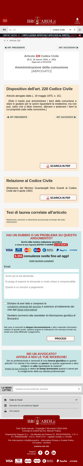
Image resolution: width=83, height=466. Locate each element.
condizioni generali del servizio (24, 306)
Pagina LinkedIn (53, 452)
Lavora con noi (41, 446)
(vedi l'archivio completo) (41, 261)
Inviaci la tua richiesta (16, 368)
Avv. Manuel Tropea (52, 431)
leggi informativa (27, 309)
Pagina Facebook (40, 452)
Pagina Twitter (47, 452)
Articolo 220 (14, 40)
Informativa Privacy (50, 440)
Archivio (47, 442)
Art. (16, 48)
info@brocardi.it (31, 440)
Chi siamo (37, 442)
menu (5, 21)
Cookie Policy (67, 440)
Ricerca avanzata (79, 29)
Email (7, 266)
